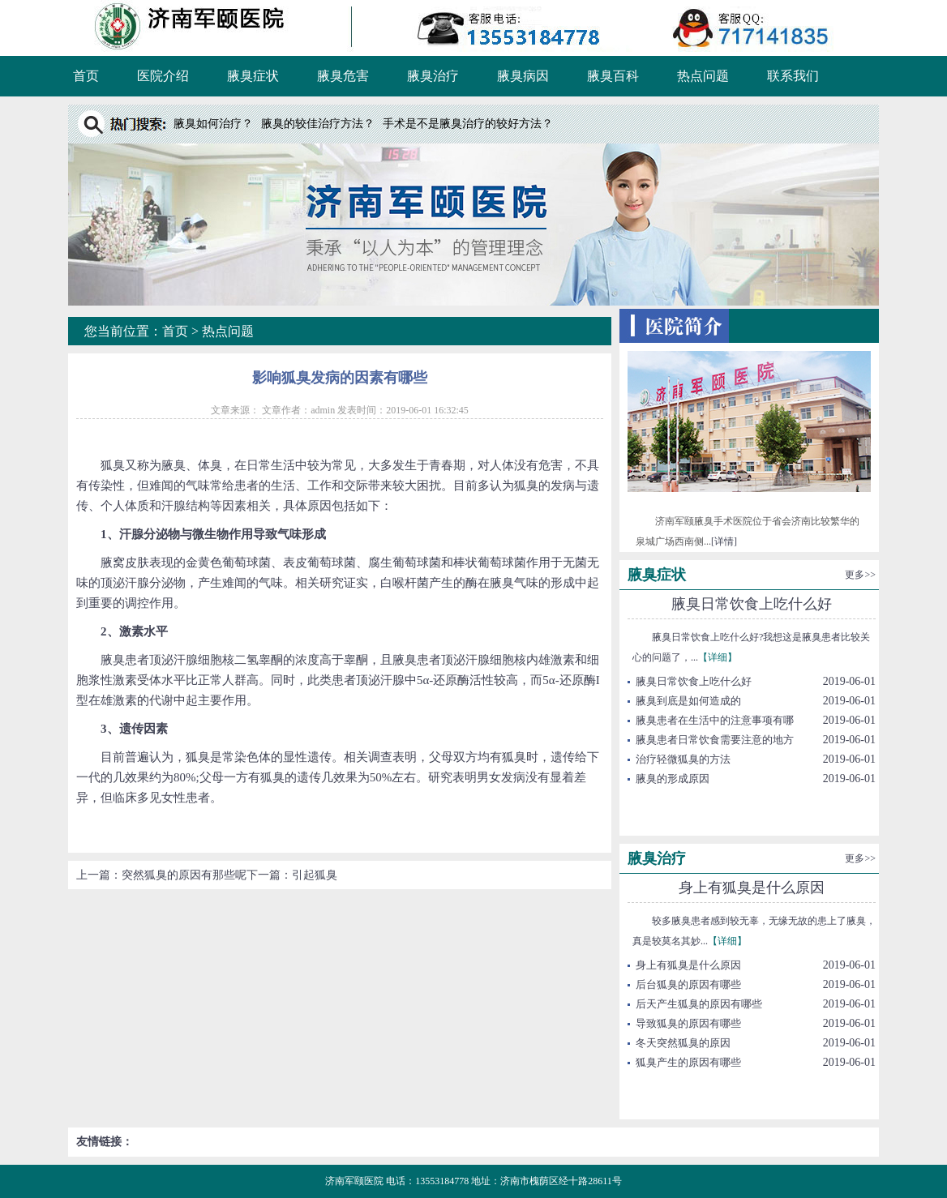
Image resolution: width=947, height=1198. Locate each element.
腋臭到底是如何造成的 (688, 701)
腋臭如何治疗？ (213, 124)
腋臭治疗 (433, 76)
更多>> (860, 574)
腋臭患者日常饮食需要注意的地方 (715, 740)
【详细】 (717, 657)
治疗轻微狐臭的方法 (683, 759)
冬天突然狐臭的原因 (683, 1043)
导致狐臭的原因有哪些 (688, 1023)
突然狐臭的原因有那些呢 (184, 875)
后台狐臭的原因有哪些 (688, 984)
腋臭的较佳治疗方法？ (318, 124)
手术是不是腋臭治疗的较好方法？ (468, 124)
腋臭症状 (253, 76)
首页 (86, 76)
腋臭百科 (613, 76)
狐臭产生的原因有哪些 (688, 1062)
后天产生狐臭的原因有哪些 (699, 1004)
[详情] (724, 541)
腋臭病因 (523, 76)
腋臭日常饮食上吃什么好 (751, 604)
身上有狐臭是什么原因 (752, 887)
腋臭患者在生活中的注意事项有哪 (715, 720)
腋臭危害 (343, 76)
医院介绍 (163, 76)
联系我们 (793, 76)
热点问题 (703, 76)
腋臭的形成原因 (672, 778)
